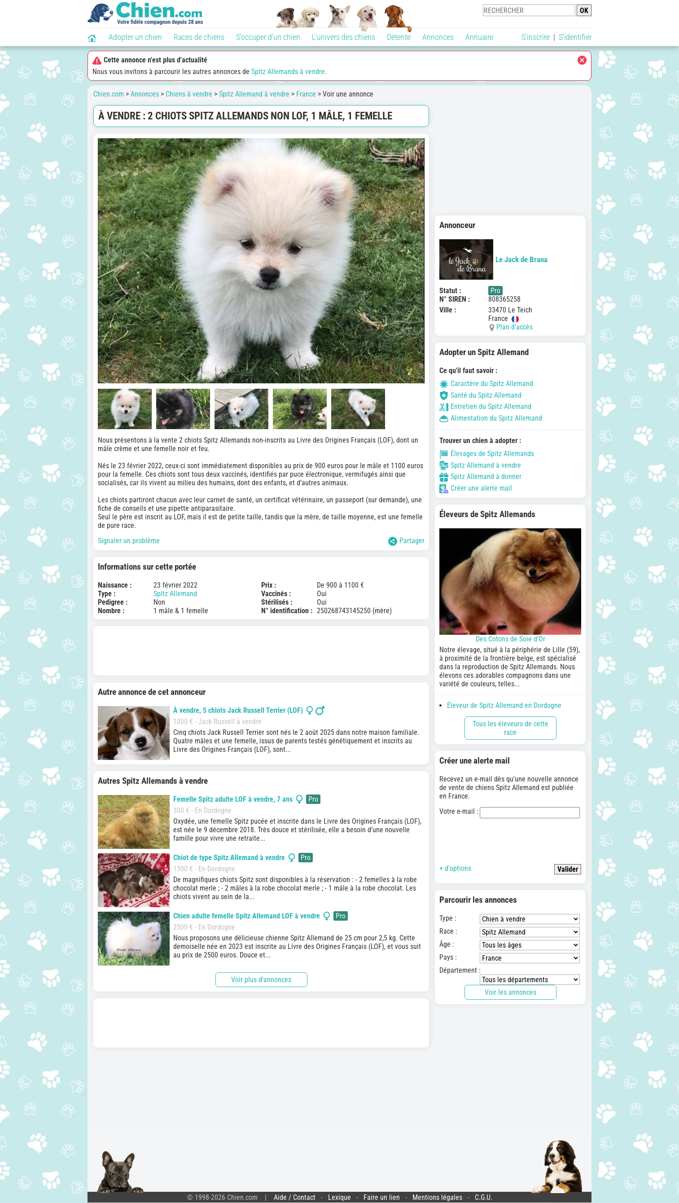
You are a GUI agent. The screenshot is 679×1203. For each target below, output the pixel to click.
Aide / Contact (294, 1197)
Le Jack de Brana (493, 259)
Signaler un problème (129, 540)
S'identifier (575, 37)
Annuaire (479, 37)
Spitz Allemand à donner (480, 476)
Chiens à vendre (189, 94)
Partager (406, 541)
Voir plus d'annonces (261, 979)
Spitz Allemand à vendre (254, 94)
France (306, 94)
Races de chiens (199, 37)
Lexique (339, 1197)
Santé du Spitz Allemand (480, 395)
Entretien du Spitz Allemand (485, 406)
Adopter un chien (135, 37)
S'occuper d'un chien (268, 37)
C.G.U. (483, 1197)
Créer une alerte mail (475, 488)
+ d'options (455, 868)
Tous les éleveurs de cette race (510, 728)
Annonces (438, 37)
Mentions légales (437, 1197)
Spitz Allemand (175, 593)
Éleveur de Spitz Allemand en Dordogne (504, 705)
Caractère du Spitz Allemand (486, 383)
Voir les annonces (510, 992)
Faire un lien (382, 1197)
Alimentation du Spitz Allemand (490, 418)
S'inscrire (535, 37)
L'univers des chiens (343, 37)
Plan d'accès (514, 327)
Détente (399, 37)
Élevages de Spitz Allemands (486, 453)
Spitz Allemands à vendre (288, 71)
